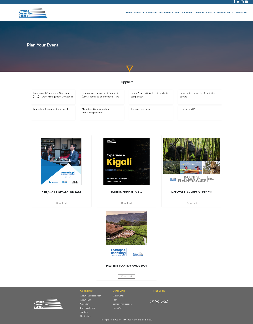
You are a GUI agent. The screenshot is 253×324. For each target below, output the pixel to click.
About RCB (85, 299)
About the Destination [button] (158, 12)
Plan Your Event (183, 12)
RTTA (115, 299)
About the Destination (90, 295)
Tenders (83, 312)
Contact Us (241, 12)
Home (129, 12)
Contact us (85, 316)
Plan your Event (87, 308)
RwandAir (117, 308)
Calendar (199, 12)
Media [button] (209, 12)
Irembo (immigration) (122, 304)
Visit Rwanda (118, 295)
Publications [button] (224, 12)
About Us (139, 12)
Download (61, 203)
